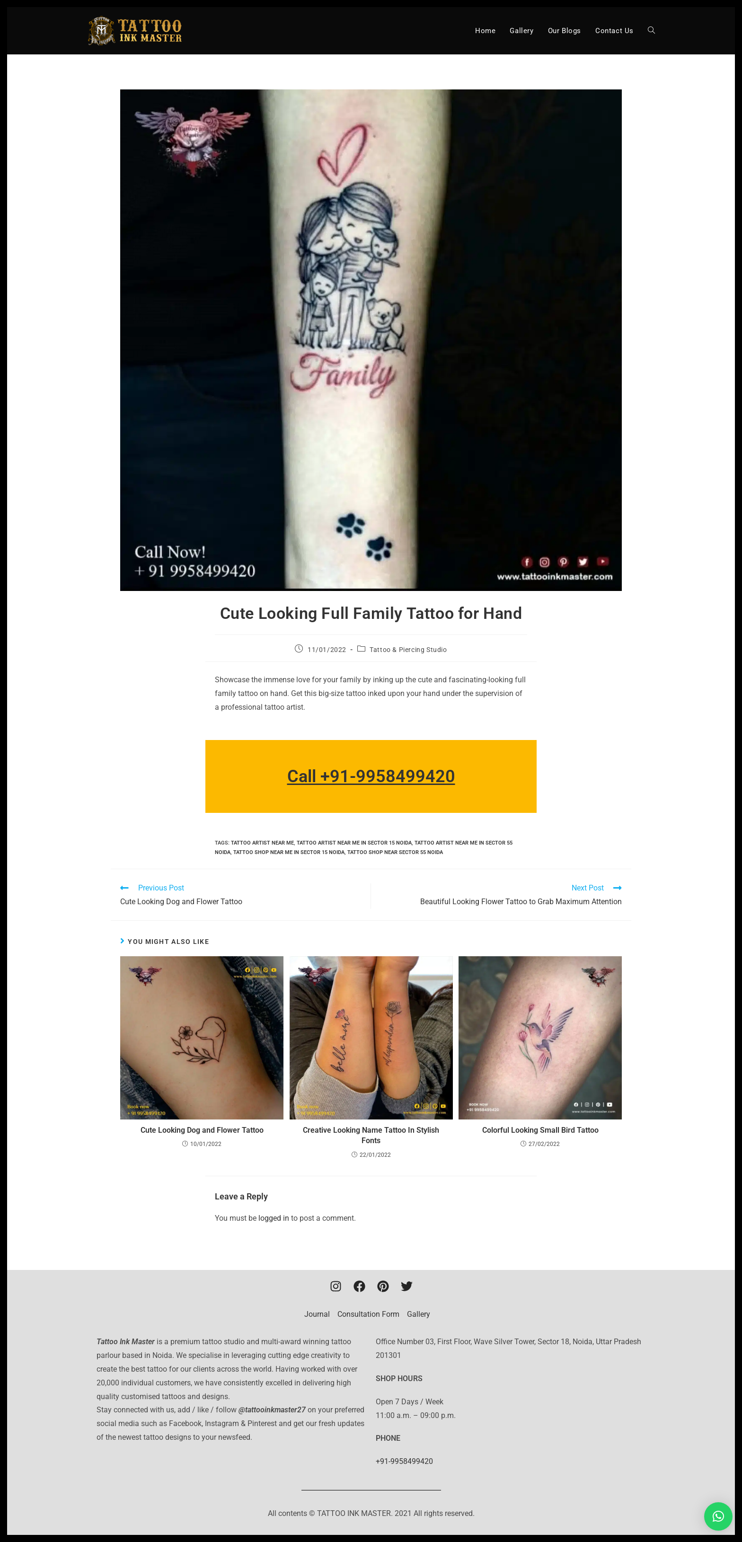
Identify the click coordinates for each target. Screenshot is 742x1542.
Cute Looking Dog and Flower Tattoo (202, 1130)
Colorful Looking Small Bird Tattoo (540, 1130)
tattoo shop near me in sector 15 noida (288, 852)
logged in (273, 1218)
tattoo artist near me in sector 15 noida (354, 843)
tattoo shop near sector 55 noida (395, 852)
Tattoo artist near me (262, 843)
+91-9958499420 (404, 1461)
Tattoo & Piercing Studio (408, 649)
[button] (718, 1516)
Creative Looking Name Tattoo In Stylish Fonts (371, 1135)
